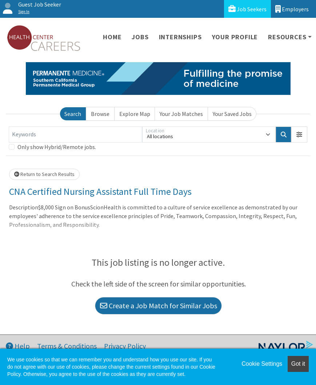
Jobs (140, 37)
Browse (100, 113)
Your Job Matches (181, 113)
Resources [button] (287, 37)
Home (112, 37)
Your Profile (235, 37)
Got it (298, 364)
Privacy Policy (125, 345)
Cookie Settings (261, 364)
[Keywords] (75, 135)
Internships (180, 37)
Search (72, 113)
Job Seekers (247, 8)
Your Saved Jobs (232, 113)
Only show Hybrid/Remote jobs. (56, 147)
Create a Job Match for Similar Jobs (158, 305)
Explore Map (134, 113)
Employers (292, 8)
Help (18, 345)
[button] (299, 135)
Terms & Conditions (67, 345)
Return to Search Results (44, 174)
